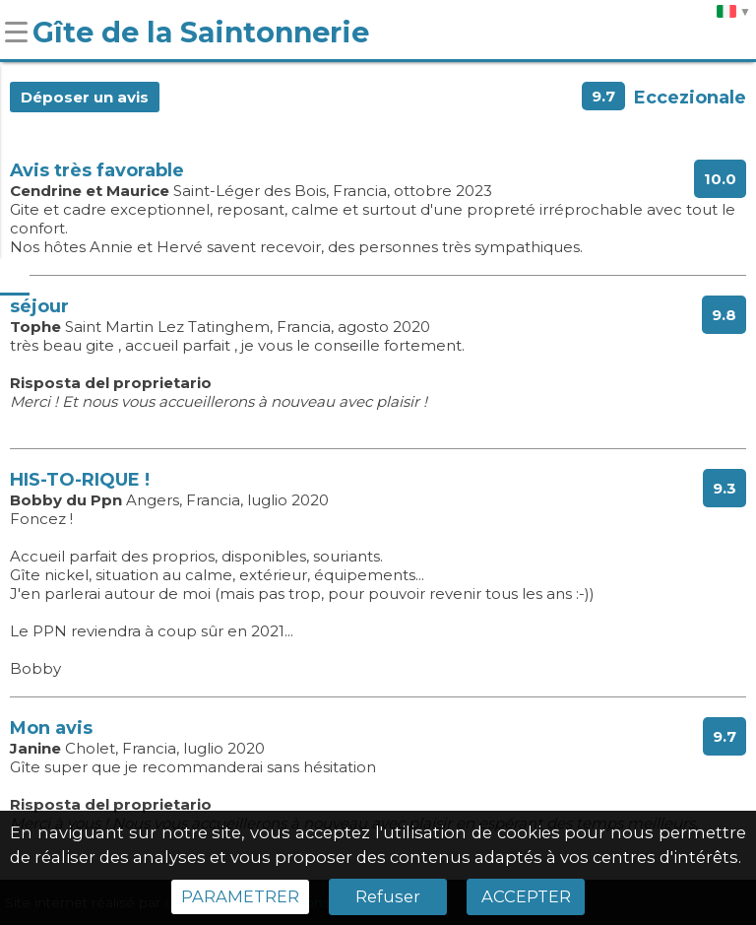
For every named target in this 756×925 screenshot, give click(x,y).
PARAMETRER (240, 896)
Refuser (387, 896)
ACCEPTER (526, 896)
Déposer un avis (85, 97)
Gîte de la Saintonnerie (200, 32)
